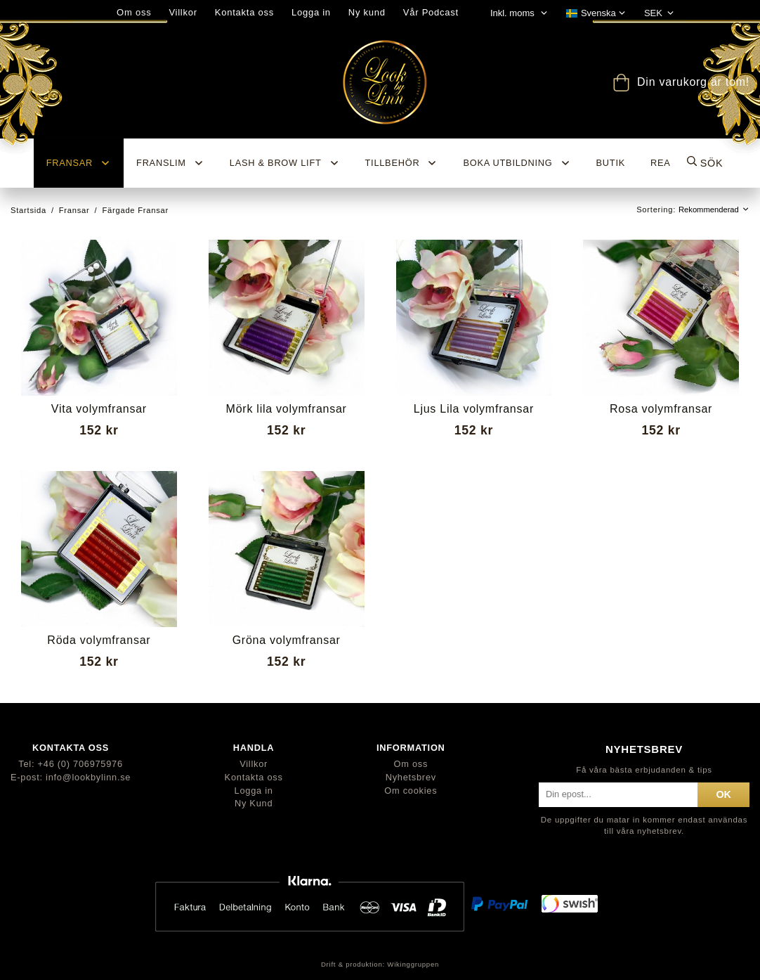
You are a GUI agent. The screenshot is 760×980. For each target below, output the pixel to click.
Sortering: (657, 209)
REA (660, 162)
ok (723, 794)
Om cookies (410, 790)
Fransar (78, 163)
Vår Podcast (431, 12)
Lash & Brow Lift (285, 163)
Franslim (170, 163)
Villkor (183, 12)
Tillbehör (401, 163)
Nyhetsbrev (411, 777)
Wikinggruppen (413, 964)
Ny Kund (254, 803)
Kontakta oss (244, 12)
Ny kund (367, 12)
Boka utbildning (516, 163)
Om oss (410, 764)
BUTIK (610, 162)
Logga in (311, 12)
